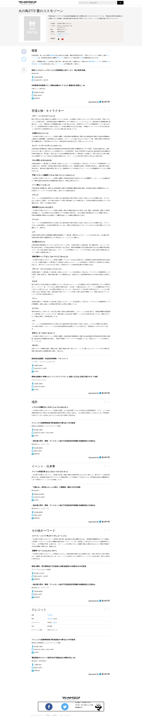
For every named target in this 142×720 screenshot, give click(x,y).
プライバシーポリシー (65, 715)
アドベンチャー (61, 36)
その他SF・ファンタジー (63, 34)
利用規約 (54, 715)
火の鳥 (81, 58)
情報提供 (48, 715)
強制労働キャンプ (94, 61)
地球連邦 (52, 55)
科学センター (60, 58)
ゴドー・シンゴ (59, 64)
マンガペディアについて (37, 715)
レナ (46, 61)
